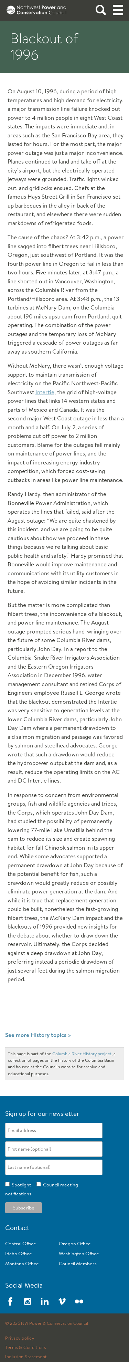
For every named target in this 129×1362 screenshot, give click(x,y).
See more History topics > (38, 1035)
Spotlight (20, 1184)
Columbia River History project (81, 1053)
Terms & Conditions (25, 1347)
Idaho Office (18, 1253)
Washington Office (79, 1253)
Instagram (27, 1301)
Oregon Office (75, 1243)
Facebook (10, 1301)
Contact (17, 1227)
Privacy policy (19, 1338)
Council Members (78, 1263)
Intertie (44, 392)
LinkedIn (45, 1301)
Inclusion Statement (26, 1357)
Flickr (79, 1301)
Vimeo (62, 1301)
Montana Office (22, 1263)
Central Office (20, 1243)
